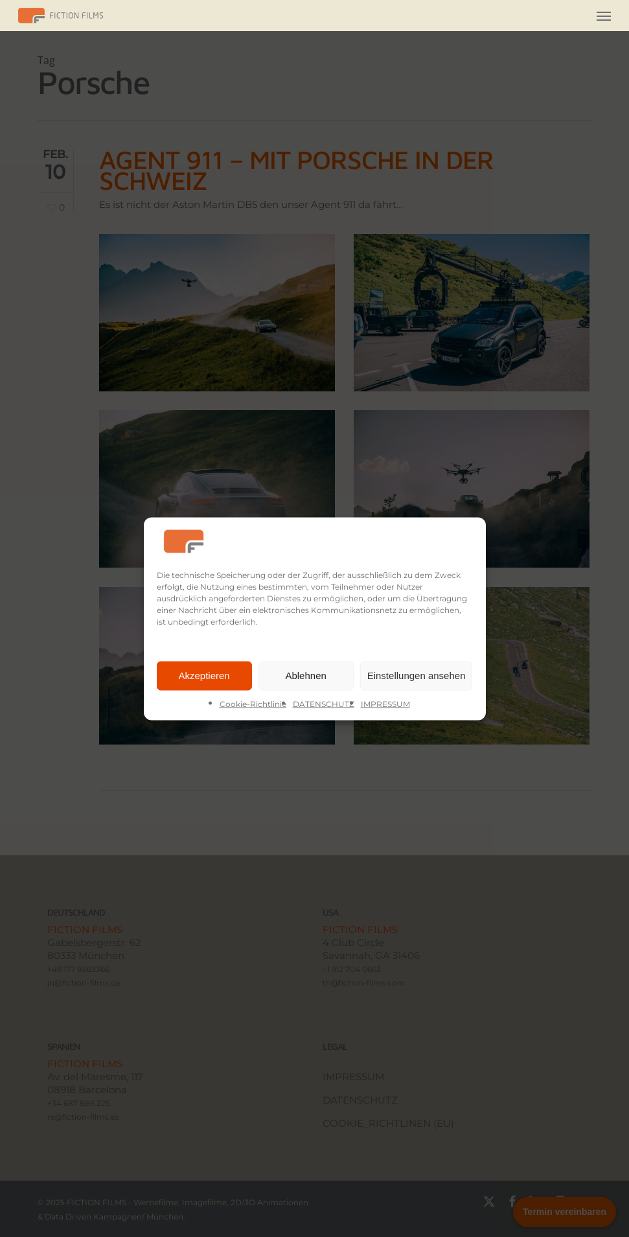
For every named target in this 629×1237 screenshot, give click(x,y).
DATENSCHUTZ (323, 703)
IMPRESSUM (385, 703)
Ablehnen (305, 675)
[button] (604, 15)
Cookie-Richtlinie (253, 703)
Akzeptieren (203, 675)
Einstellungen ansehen (416, 675)
